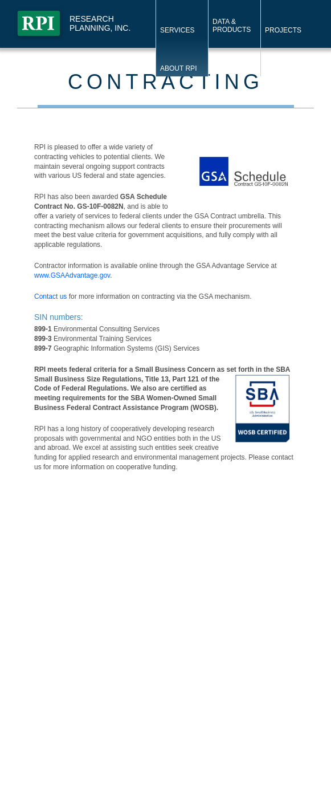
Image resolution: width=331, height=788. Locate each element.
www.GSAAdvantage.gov (72, 275)
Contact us (50, 296)
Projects (283, 30)
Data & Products (232, 26)
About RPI (178, 68)
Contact (229, 68)
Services (177, 30)
